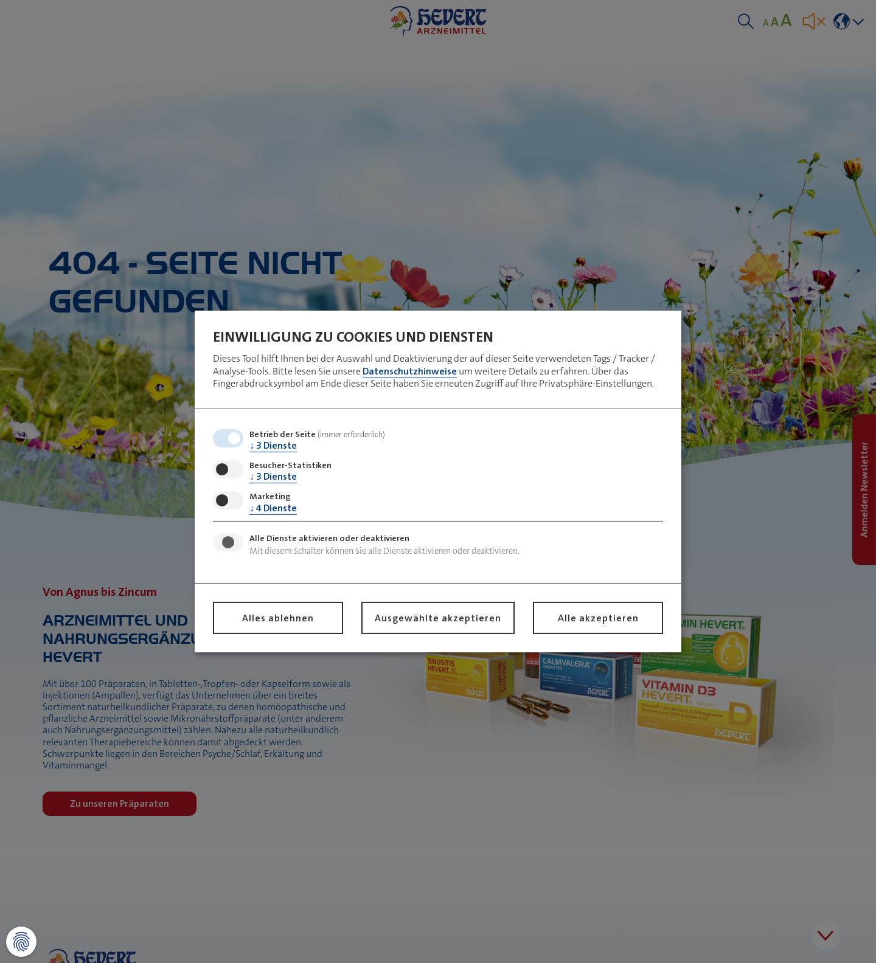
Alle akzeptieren (598, 618)
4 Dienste (273, 507)
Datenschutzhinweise (410, 370)
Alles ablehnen (278, 618)
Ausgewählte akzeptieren (438, 618)
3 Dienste (273, 445)
